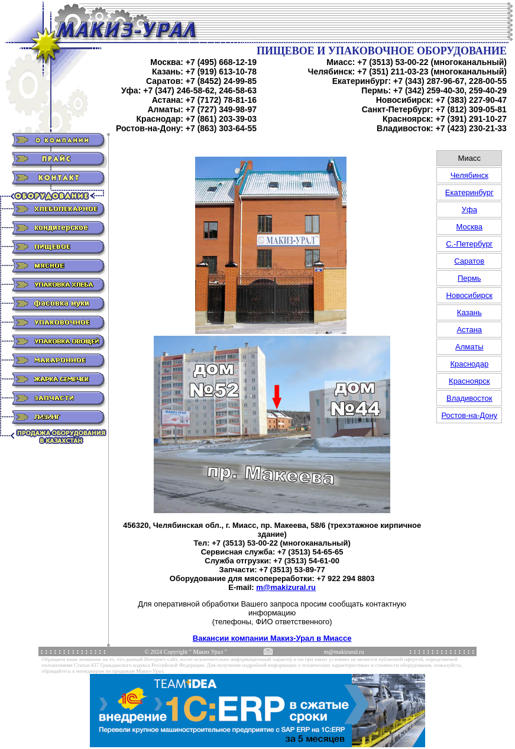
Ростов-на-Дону (469, 415)
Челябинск (469, 175)
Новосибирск (469, 295)
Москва (469, 226)
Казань (469, 312)
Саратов (469, 261)
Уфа (469, 209)
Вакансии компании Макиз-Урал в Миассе (272, 638)
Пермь (469, 278)
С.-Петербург (469, 243)
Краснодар (469, 363)
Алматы (469, 346)
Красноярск (469, 381)
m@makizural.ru (286, 587)
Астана (469, 329)
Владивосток (469, 398)
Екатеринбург (469, 192)
